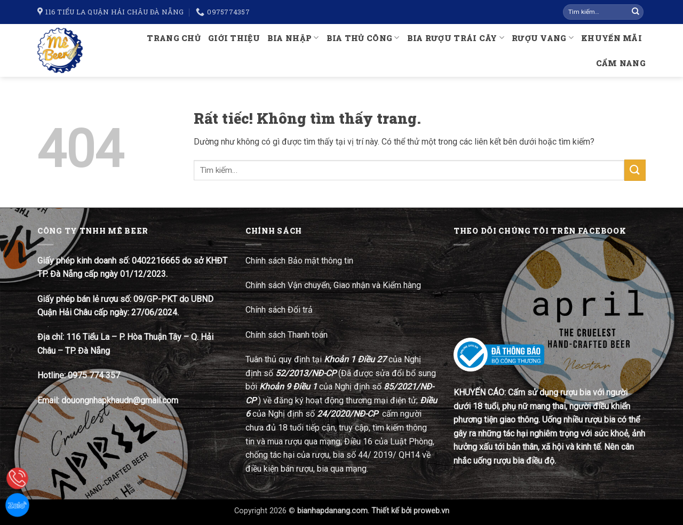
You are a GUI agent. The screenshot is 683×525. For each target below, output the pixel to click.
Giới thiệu (234, 38)
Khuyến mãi (611, 38)
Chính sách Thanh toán (286, 335)
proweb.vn (431, 510)
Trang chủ (174, 38)
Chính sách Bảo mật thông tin (299, 261)
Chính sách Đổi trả (280, 310)
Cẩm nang (621, 63)
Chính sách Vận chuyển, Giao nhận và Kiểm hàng (333, 285)
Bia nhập (293, 38)
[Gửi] (636, 12)
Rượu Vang (543, 38)
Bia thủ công (363, 38)
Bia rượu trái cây (455, 38)
